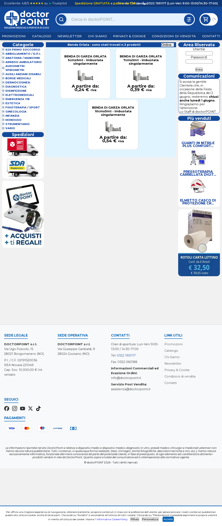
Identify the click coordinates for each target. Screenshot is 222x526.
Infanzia (12, 115)
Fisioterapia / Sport (22, 107)
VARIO (10, 128)
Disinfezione (15, 90)
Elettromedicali (19, 95)
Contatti (211, 36)
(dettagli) (142, 3)
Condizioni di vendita (174, 36)
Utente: (199, 49)
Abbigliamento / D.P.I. (23, 53)
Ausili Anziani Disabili (23, 74)
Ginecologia (15, 111)
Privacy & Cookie (129, 36)
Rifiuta (135, 519)
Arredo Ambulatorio (23, 62)
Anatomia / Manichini (22, 57)
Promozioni (14, 36)
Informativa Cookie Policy (112, 519)
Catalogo (41, 36)
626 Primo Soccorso (22, 49)
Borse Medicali (18, 78)
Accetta (168, 519)
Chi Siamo (97, 36)
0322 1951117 (126, 355)
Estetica (12, 103)
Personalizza (150, 519)
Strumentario (17, 124)
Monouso (13, 119)
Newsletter (70, 36)
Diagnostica (15, 86)
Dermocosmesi (17, 82)
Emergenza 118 (17, 99)
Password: (199, 57)
